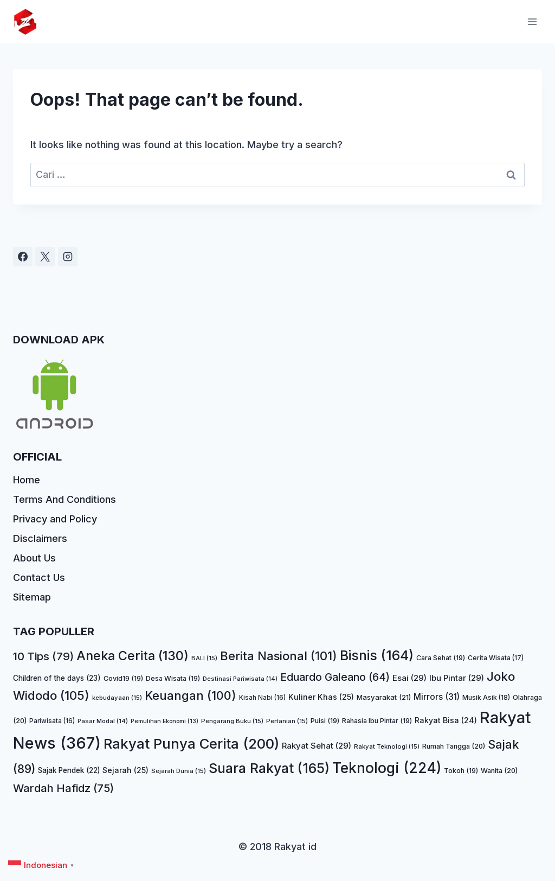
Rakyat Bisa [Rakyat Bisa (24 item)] (446, 720)
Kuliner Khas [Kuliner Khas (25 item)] (321, 696)
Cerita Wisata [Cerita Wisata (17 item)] (496, 658)
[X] (45, 256)
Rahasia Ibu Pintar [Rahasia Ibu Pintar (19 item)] (377, 721)
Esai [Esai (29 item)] (409, 678)
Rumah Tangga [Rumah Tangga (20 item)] (453, 746)
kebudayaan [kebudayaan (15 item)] (117, 697)
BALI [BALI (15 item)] (204, 658)
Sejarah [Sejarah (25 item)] (125, 770)
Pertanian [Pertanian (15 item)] (287, 721)
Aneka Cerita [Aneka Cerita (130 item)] (132, 655)
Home (26, 480)
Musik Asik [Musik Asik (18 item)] (486, 697)
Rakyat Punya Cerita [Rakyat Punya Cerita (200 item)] (191, 743)
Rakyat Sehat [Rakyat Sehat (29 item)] (316, 745)
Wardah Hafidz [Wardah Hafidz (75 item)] (63, 788)
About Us (34, 558)
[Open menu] (532, 21)
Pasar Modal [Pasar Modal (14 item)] (103, 721)
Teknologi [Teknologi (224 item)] (386, 767)
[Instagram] (68, 256)
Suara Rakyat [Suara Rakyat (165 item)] (269, 768)
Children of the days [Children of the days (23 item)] (57, 678)
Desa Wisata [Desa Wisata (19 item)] (173, 678)
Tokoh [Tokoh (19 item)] (461, 771)
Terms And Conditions (64, 499)
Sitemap (32, 597)
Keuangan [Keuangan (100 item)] (190, 695)
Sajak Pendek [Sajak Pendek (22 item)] (69, 770)
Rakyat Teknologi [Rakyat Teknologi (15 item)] (387, 746)
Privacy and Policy (55, 519)
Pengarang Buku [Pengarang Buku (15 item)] (232, 721)
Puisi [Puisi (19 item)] (325, 721)
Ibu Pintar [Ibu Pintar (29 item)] (456, 678)
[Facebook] (23, 256)
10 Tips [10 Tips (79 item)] (43, 656)
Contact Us (39, 577)
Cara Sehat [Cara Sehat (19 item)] (440, 658)
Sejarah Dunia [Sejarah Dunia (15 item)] (178, 771)
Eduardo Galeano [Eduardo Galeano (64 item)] (335, 677)
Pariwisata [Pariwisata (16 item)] (52, 721)
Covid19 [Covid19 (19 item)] (123, 678)
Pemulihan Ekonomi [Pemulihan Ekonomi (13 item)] (164, 721)
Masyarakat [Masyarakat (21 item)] (384, 697)
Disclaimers (40, 538)
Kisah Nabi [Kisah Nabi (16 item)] (262, 697)
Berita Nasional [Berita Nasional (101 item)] (278, 656)
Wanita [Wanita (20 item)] (499, 771)
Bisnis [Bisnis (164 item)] (377, 655)
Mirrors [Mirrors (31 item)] (437, 697)
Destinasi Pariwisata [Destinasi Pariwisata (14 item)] (240, 678)
